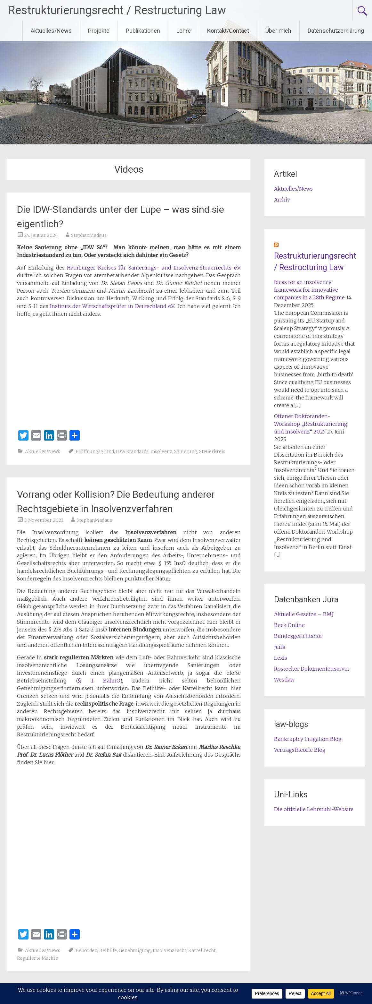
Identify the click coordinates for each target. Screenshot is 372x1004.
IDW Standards (132, 451)
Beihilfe (108, 950)
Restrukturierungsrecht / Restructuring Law (117, 10)
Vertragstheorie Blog (300, 750)
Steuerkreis (212, 451)
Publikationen (143, 30)
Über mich (278, 30)
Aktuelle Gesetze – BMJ (304, 614)
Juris (279, 647)
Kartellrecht (202, 950)
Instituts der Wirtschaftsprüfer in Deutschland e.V (112, 306)
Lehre (183, 30)
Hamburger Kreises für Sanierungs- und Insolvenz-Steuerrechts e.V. (153, 267)
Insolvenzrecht (169, 950)
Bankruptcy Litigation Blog (308, 739)
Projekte (98, 30)
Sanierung (185, 451)
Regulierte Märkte (37, 958)
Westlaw (284, 679)
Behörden (86, 950)
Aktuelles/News (51, 30)
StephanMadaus (89, 235)
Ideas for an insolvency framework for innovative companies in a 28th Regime (309, 290)
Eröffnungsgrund (95, 451)
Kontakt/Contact (228, 30)
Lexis (280, 658)
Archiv (282, 199)
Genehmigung (135, 950)
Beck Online (289, 625)
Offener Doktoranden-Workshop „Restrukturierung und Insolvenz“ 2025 (310, 424)
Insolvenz (161, 451)
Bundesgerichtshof (298, 636)
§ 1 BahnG (99, 680)
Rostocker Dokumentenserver (312, 668)
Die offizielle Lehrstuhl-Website (313, 809)
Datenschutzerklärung (336, 30)
